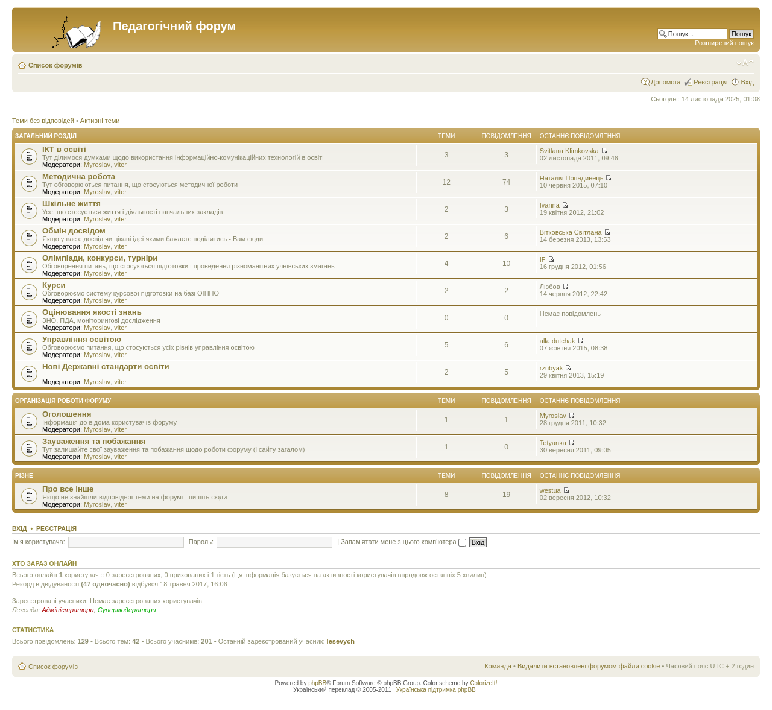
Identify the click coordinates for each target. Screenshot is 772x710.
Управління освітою (81, 339)
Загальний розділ (46, 136)
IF (543, 259)
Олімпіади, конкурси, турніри (99, 257)
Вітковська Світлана (571, 232)
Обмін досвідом (74, 230)
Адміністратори (67, 609)
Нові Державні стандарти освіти (105, 366)
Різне (24, 475)
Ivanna (550, 205)
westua (550, 490)
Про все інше (67, 488)
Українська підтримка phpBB (436, 689)
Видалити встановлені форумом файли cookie (588, 666)
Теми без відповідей (43, 120)
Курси (54, 285)
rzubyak (551, 368)
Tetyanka (553, 442)
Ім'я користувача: (38, 541)
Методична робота (78, 176)
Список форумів (55, 65)
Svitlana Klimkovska (569, 150)
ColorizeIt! (483, 683)
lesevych (341, 641)
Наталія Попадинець (572, 178)
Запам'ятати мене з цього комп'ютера (403, 541)
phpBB (317, 683)
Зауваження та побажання (93, 441)
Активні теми (100, 120)
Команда (497, 666)
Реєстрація (710, 82)
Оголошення (67, 414)
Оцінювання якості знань (92, 312)
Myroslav (97, 164)
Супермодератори (127, 609)
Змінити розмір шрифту (745, 62)
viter (120, 164)
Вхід (747, 82)
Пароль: (201, 541)
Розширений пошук (724, 42)
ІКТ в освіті (64, 149)
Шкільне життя (71, 203)
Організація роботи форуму (63, 401)
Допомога (665, 82)
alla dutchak (557, 340)
